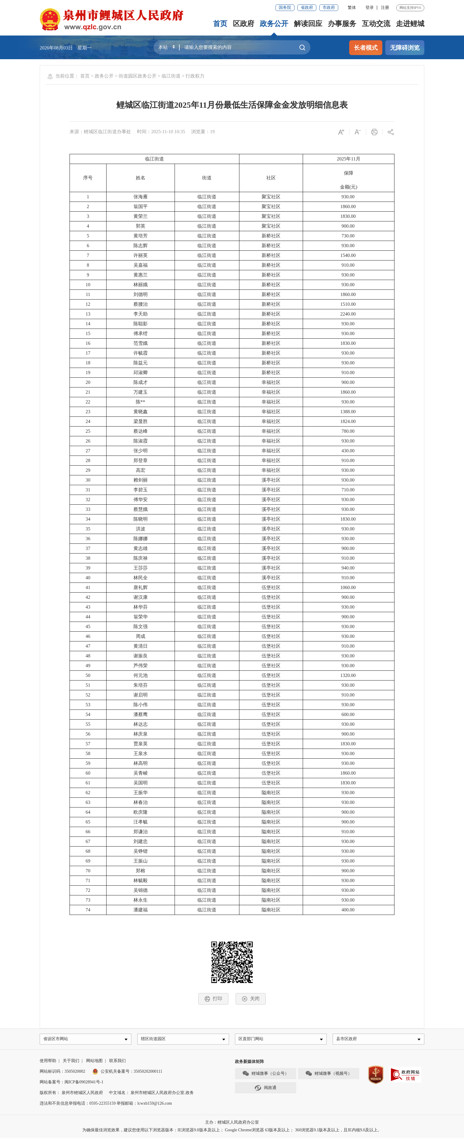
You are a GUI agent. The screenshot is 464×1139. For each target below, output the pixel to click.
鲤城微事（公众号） (265, 1075)
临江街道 (171, 75)
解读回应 (308, 24)
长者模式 (366, 47)
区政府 (243, 24)
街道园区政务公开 (138, 75)
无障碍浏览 (405, 47)
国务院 (285, 7)
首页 (220, 24)
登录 (369, 7)
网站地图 (94, 1062)
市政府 (329, 7)
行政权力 (195, 75)
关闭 (251, 999)
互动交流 (376, 24)
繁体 (352, 7)
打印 (213, 999)
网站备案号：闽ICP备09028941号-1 (71, 1083)
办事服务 (342, 24)
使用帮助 (48, 1062)
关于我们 (71, 1062)
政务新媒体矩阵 (249, 1063)
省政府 (307, 7)
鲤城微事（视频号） (328, 1075)
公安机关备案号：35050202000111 (127, 1073)
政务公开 (274, 24)
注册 (385, 7)
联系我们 (117, 1062)
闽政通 (265, 1089)
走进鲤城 (410, 24)
